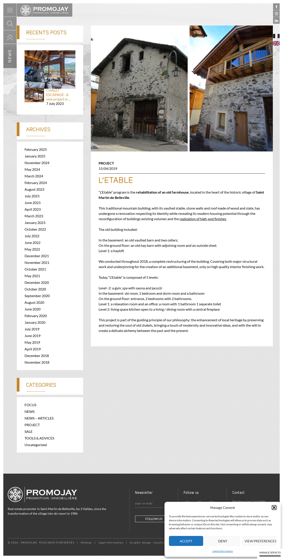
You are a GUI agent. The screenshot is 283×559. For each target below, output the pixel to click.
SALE (29, 431)
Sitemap (86, 542)
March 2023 (34, 216)
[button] (274, 507)
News (10, 56)
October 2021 (35, 269)
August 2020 (34, 302)
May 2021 (32, 276)
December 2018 (37, 355)
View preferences (260, 541)
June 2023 (32, 202)
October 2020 (35, 289)
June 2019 (32, 335)
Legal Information (222, 551)
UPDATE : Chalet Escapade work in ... (50, 75)
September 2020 (37, 296)
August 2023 (34, 189)
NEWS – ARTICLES (39, 418)
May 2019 (32, 342)
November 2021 (37, 262)
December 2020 (37, 282)
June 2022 (32, 242)
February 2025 (36, 149)
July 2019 (32, 329)
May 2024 (32, 169)
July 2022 (32, 236)
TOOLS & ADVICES (39, 438)
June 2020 (32, 309)
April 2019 (33, 349)
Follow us (153, 519)
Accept (186, 541)
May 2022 (32, 249)
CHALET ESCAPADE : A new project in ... (50, 97)
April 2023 (33, 209)
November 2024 (37, 163)
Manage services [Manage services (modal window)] (270, 554)
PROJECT (106, 163)
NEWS (29, 411)
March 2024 (34, 176)
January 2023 (35, 222)
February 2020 (36, 316)
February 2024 (36, 182)
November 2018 (37, 362)
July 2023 (32, 196)
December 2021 (37, 256)
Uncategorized (36, 445)
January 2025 (35, 156)
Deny (222, 541)
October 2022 (35, 229)
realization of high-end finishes (203, 219)
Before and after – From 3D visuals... (50, 57)
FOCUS (30, 405)
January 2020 (35, 322)
